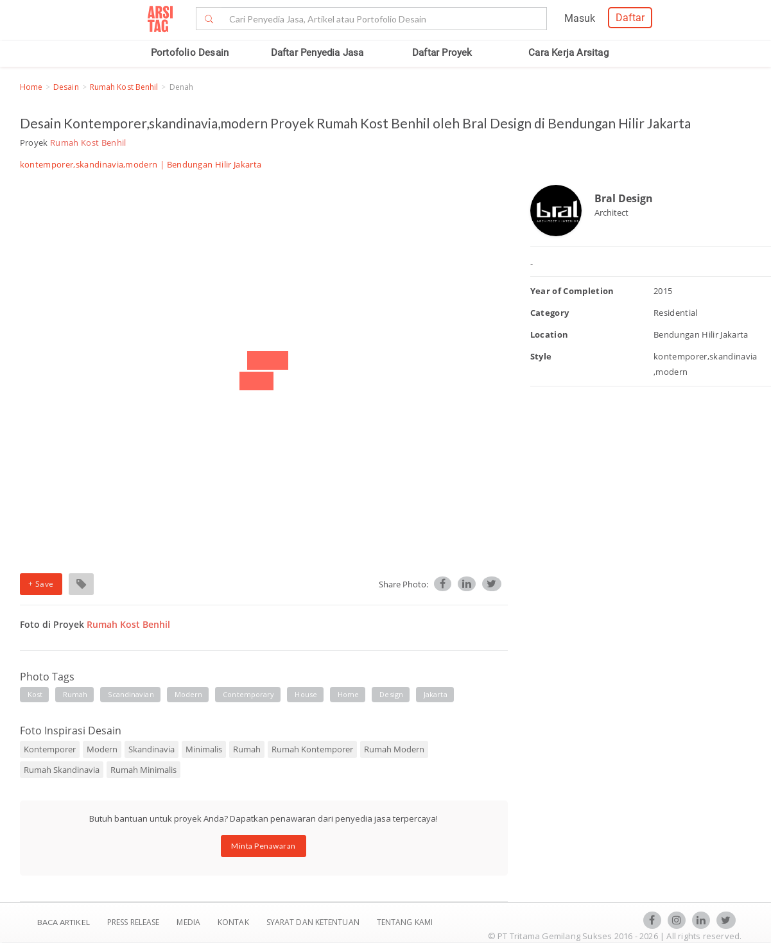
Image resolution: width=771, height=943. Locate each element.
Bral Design (623, 198)
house (306, 694)
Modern (102, 749)
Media (189, 922)
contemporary (248, 694)
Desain (66, 87)
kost (35, 694)
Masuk (579, 18)
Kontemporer (50, 749)
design (391, 694)
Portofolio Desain (190, 52)
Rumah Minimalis (143, 769)
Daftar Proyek (442, 52)
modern (189, 694)
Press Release (133, 922)
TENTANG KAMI (405, 922)
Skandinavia (151, 749)
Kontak (234, 922)
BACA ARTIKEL (63, 922)
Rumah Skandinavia (62, 769)
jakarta (435, 694)
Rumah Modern (394, 749)
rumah (75, 694)
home (348, 694)
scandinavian (130, 694)
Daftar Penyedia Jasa (317, 52)
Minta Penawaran (263, 846)
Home (31, 87)
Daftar (630, 18)
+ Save (41, 583)
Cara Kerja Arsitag (568, 52)
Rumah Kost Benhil (124, 87)
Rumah (247, 749)
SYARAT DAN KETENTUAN (313, 922)
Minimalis (204, 749)
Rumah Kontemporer (312, 749)
